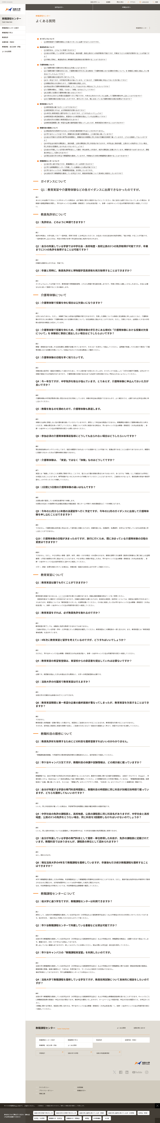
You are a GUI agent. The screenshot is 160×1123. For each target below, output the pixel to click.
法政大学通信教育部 (102, 1053)
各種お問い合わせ (139, 1028)
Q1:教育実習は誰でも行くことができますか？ (60, 107)
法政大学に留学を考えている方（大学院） (121, 1113)
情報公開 (42, 1094)
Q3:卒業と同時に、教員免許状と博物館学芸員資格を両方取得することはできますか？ (75, 59)
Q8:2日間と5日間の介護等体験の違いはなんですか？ (63, 92)
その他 (107, 1118)
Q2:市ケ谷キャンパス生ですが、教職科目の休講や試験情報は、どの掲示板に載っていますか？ (78, 134)
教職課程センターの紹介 (10, 28)
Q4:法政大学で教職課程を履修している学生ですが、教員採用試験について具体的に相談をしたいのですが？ (83, 173)
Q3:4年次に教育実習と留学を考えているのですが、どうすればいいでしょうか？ (73, 113)
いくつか (62, 596)
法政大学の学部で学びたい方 (43, 1113)
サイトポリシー (44, 1087)
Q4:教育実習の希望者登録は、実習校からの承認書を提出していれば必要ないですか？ (75, 116)
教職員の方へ (81, 1090)
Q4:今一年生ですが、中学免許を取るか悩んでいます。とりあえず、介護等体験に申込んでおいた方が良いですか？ (86, 80)
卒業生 (87, 1118)
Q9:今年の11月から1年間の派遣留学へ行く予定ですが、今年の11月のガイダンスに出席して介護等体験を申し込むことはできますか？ (93, 95)
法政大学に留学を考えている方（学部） (92, 1113)
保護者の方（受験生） (73, 1118)
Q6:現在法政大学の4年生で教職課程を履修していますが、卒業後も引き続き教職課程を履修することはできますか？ (86, 155)
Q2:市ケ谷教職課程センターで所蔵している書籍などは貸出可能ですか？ (70, 167)
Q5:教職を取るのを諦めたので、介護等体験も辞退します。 (65, 83)
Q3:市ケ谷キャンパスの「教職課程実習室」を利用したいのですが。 (69, 170)
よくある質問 (6, 51)
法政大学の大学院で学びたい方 (66, 1113)
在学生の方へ (59, 7)
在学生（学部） (143, 1113)
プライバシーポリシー (46, 1090)
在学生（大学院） (40, 1118)
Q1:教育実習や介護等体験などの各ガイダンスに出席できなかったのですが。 (72, 42)
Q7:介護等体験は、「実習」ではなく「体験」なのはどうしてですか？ (69, 89)
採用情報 (80, 1087)
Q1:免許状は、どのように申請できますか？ (60, 50)
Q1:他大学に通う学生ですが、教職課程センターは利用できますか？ (69, 164)
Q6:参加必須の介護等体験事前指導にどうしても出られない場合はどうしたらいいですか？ (77, 86)
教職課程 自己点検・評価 (11, 47)
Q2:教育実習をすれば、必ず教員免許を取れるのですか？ (65, 110)
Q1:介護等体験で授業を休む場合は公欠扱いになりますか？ (65, 67)
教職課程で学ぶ (7, 33)
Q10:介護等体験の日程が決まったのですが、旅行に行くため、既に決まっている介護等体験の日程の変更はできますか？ (88, 99)
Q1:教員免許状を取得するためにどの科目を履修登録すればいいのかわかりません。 (74, 131)
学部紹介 (42, 1053)
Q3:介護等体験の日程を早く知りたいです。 (60, 77)
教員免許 (5, 37)
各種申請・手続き (8, 42)
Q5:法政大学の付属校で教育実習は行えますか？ (61, 119)
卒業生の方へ (126, 7)
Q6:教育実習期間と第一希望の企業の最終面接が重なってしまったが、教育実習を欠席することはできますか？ (84, 122)
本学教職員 (97, 1118)
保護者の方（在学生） (56, 1118)
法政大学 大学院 (73, 1053)
